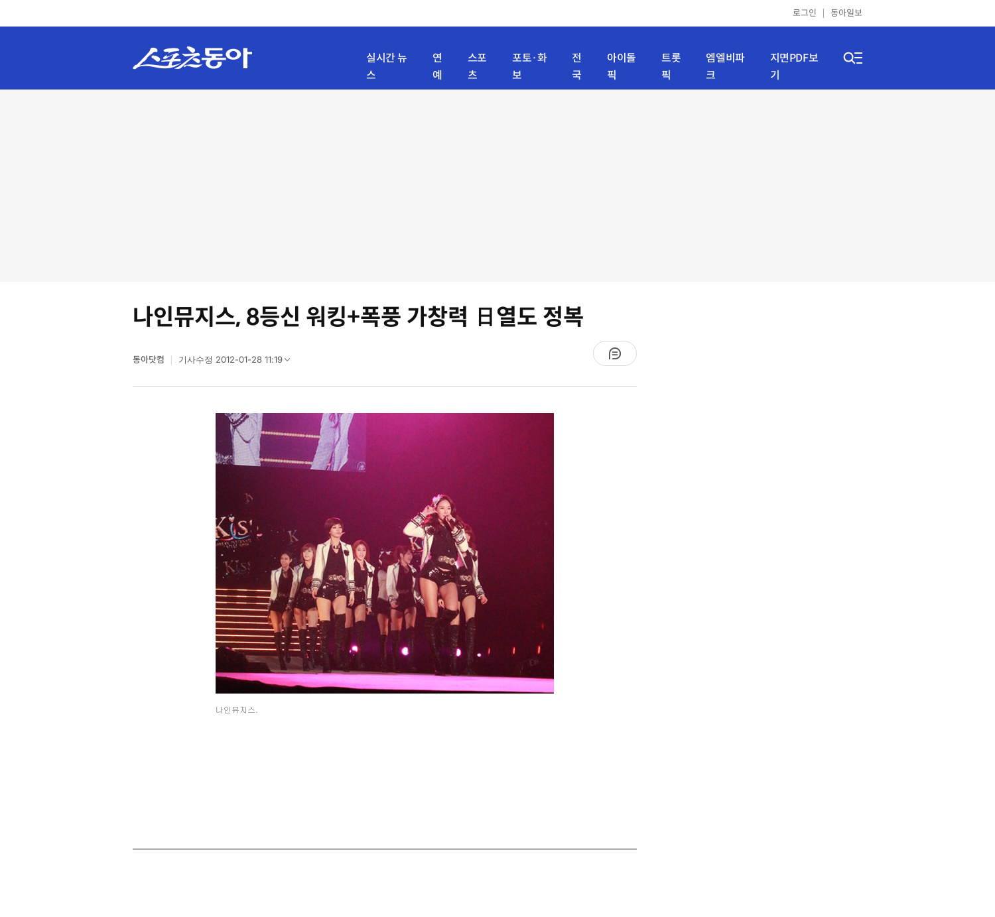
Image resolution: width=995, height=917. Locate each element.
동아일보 (846, 13)
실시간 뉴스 (386, 66)
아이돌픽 (621, 66)
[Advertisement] (497, 186)
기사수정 (238, 363)
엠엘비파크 (725, 66)
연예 (437, 66)
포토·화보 (529, 66)
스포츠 (477, 66)
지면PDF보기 (794, 66)
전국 (577, 66)
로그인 (805, 13)
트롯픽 (671, 66)
